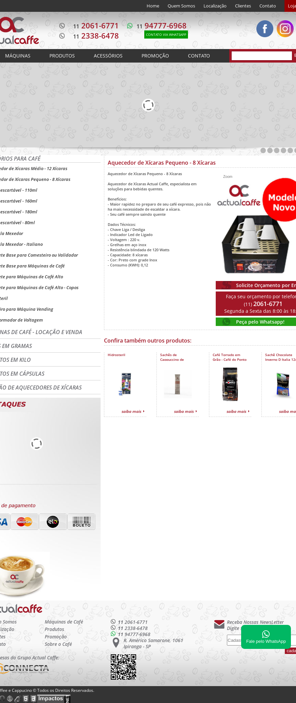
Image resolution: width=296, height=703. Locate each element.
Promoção (56, 636)
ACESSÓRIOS (108, 55)
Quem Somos (181, 6)
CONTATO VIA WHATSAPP (166, 34)
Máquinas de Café (64, 621)
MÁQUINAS (17, 55)
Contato (267, 6)
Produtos (54, 629)
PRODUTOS (62, 55)
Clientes (243, 6)
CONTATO (199, 55)
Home (153, 6)
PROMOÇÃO (155, 55)
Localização (215, 6)
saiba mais (131, 411)
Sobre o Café (58, 644)
